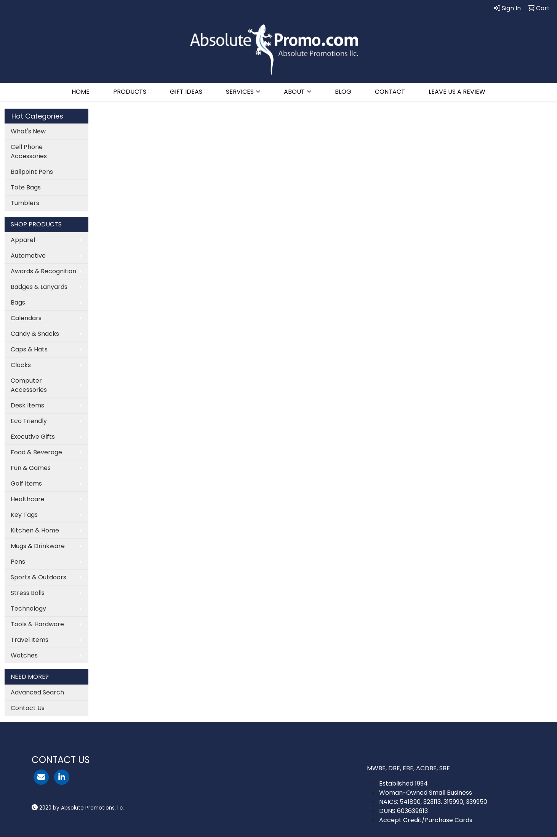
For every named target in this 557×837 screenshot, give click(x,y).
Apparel (23, 240)
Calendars (26, 318)
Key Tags (24, 514)
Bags (18, 302)
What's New (28, 131)
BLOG (343, 91)
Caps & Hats (29, 349)
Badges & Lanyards (39, 286)
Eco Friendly (29, 421)
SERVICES (240, 91)
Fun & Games (31, 467)
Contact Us (28, 708)
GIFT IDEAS (186, 91)
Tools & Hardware (37, 624)
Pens (18, 561)
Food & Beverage (36, 452)
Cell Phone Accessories (29, 151)
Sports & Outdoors (38, 577)
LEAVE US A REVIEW (457, 91)
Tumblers (25, 203)
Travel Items (29, 639)
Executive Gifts (33, 436)
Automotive (28, 255)
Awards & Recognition (43, 271)
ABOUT (294, 91)
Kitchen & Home (35, 530)
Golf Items (26, 483)
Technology (28, 608)
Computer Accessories (29, 385)
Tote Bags (26, 187)
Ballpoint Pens (32, 171)
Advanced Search (37, 692)
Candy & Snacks (35, 333)
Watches (24, 655)
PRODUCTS (129, 91)
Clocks (21, 365)
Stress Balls (28, 592)
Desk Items (27, 405)
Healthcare (28, 499)
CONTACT (390, 91)
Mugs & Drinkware (38, 546)
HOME (81, 91)
